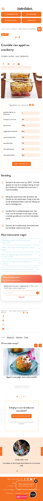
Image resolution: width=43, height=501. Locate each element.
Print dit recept (24, 67)
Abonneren (10, 493)
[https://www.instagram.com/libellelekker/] (28, 479)
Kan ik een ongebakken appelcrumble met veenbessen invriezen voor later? (21, 256)
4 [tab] (23, 396)
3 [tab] (21, 396)
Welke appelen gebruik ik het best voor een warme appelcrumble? (21, 242)
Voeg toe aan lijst (21, 164)
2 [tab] (19, 396)
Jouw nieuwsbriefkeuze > (21, 416)
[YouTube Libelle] (31, 479)
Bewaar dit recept (8, 67)
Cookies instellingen (8, 489)
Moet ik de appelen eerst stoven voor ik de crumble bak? (20, 269)
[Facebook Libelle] (25, 479)
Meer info (21, 297)
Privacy (11, 486)
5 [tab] (26, 396)
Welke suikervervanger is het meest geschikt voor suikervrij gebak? (21, 249)
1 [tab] (17, 396)
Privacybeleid (21, 423)
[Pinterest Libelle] (34, 479)
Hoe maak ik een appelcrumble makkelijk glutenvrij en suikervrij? (21, 263)
